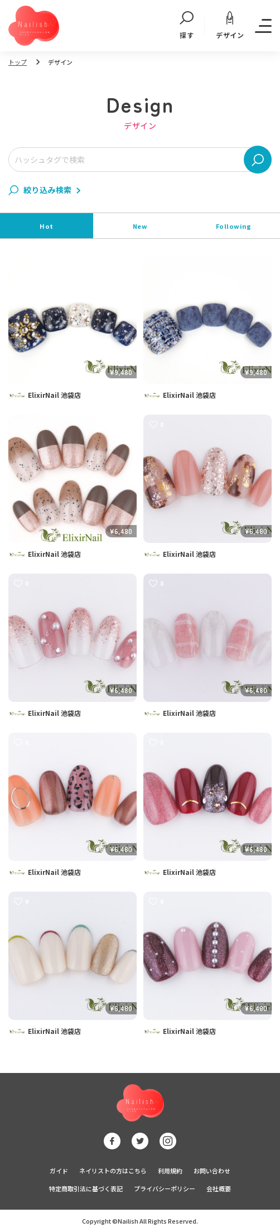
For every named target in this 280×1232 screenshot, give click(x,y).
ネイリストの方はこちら (113, 1170)
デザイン (230, 25)
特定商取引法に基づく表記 (86, 1188)
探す (187, 25)
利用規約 (170, 1170)
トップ (17, 61)
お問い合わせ (212, 1170)
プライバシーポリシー (164, 1188)
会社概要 (218, 1188)
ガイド (59, 1170)
